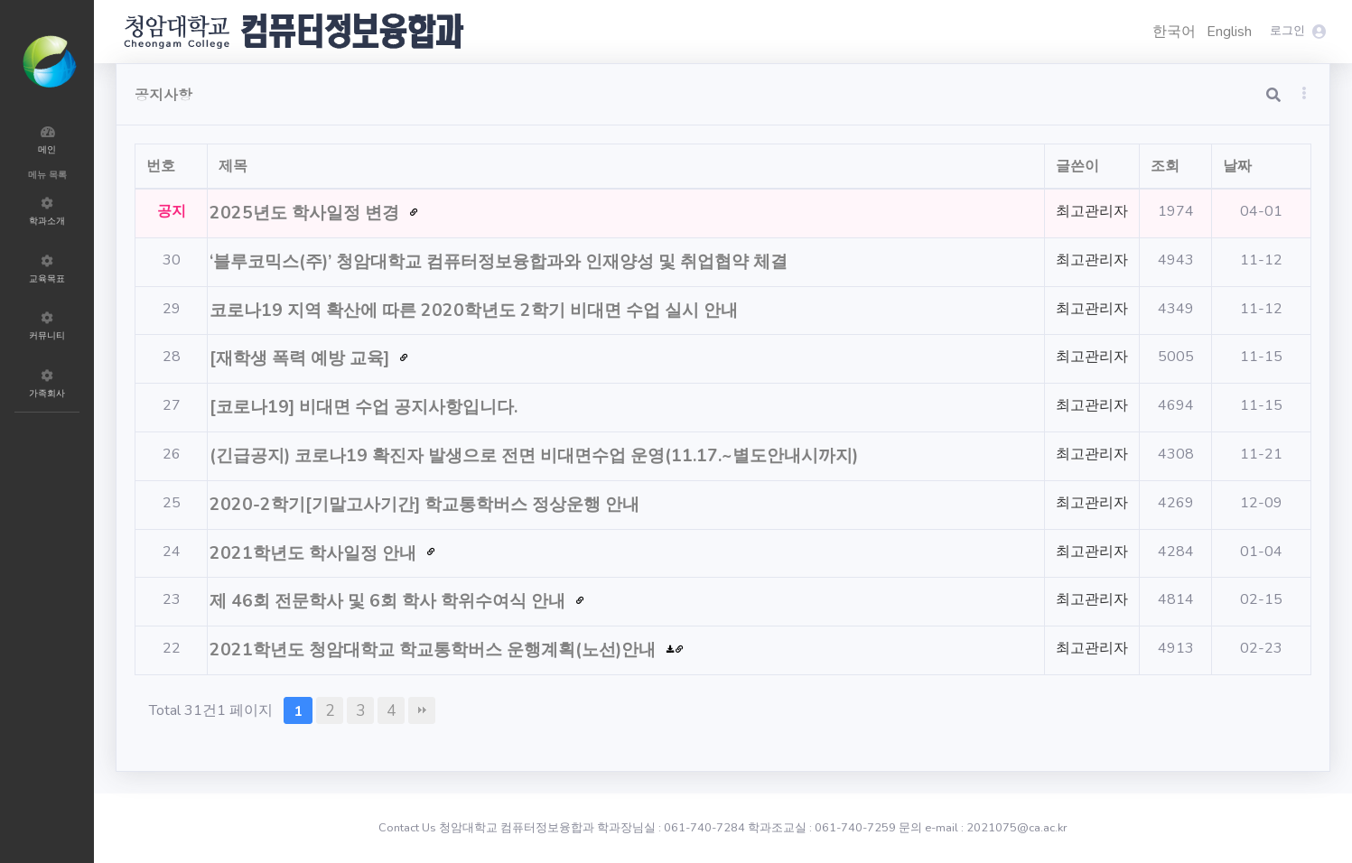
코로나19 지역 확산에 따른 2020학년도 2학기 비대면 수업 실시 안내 (476, 310)
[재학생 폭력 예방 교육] (302, 358)
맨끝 (421, 710)
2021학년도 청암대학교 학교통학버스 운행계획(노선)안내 (435, 650)
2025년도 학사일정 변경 (307, 213)
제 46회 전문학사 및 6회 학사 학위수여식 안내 (390, 601)
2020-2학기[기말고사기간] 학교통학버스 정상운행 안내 (427, 504)
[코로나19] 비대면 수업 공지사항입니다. (366, 407)
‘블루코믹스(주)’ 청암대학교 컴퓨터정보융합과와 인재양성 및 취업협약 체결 (501, 262)
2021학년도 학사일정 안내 (315, 553)
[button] (1304, 93)
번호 (160, 166)
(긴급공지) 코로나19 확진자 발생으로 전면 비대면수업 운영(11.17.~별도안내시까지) (536, 456)
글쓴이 (1077, 166)
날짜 (1237, 166)
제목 (233, 166)
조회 (1165, 166)
